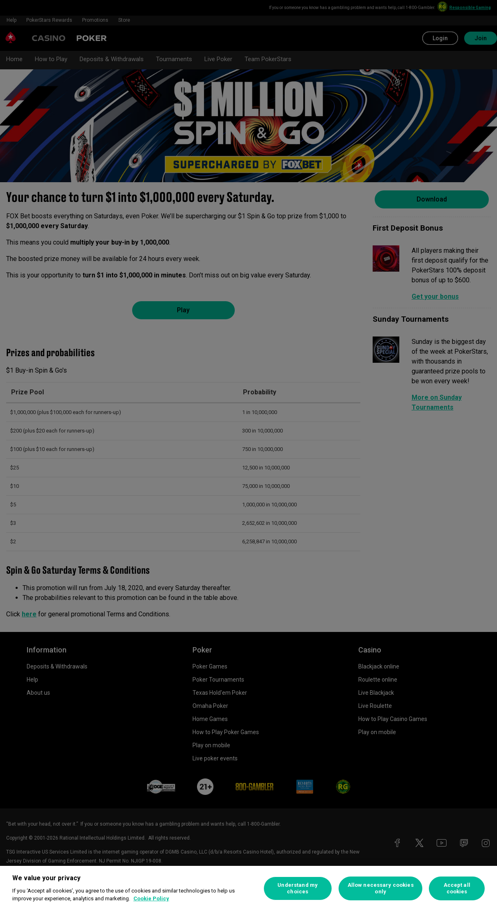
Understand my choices (297, 888)
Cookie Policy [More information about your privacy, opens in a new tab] (151, 898)
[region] (248, 888)
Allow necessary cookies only (381, 888)
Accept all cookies (457, 888)
